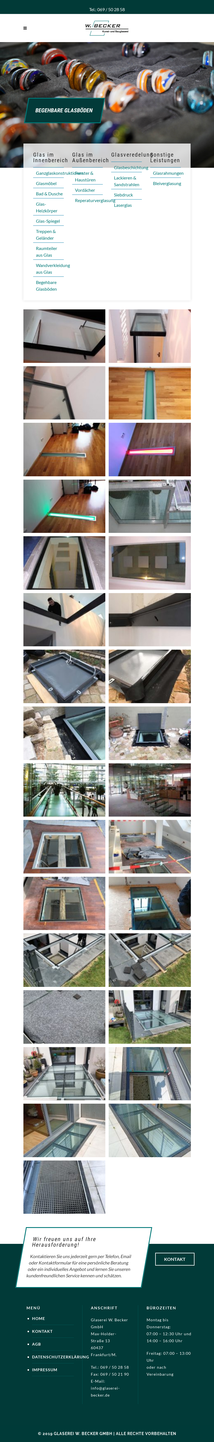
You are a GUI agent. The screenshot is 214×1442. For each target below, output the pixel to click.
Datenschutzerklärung (60, 1356)
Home (38, 1318)
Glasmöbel (46, 183)
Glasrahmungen (168, 173)
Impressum (44, 1369)
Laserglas (123, 205)
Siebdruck (123, 194)
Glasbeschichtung (131, 167)
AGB (36, 1344)
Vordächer (85, 190)
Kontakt (175, 1259)
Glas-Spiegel (48, 221)
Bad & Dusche (49, 193)
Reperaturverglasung (95, 200)
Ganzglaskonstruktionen (59, 173)
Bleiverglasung (167, 183)
